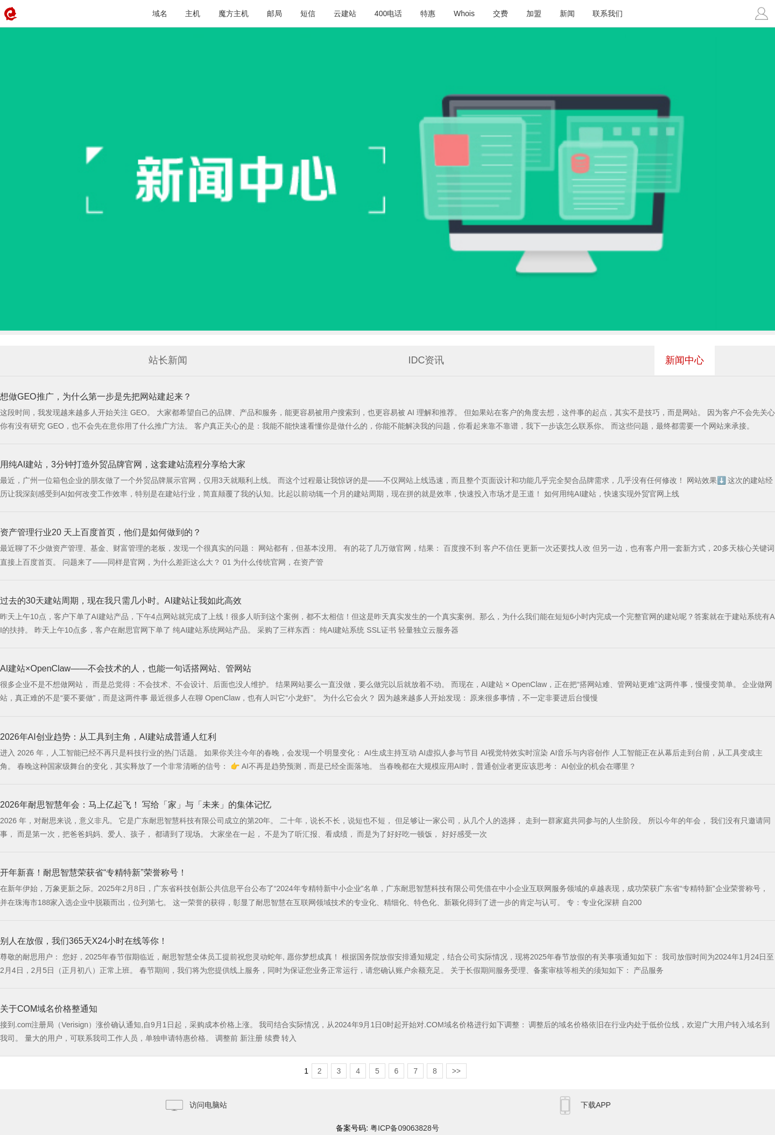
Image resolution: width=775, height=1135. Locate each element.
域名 (159, 13)
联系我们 (608, 13)
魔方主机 (234, 13)
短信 (307, 13)
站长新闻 (168, 360)
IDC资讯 (426, 360)
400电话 (388, 13)
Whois (464, 13)
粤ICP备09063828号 (404, 1128)
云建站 (345, 13)
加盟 (533, 13)
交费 (500, 13)
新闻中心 (684, 360)
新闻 (567, 13)
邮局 (274, 13)
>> (456, 1071)
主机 (192, 13)
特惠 (427, 13)
